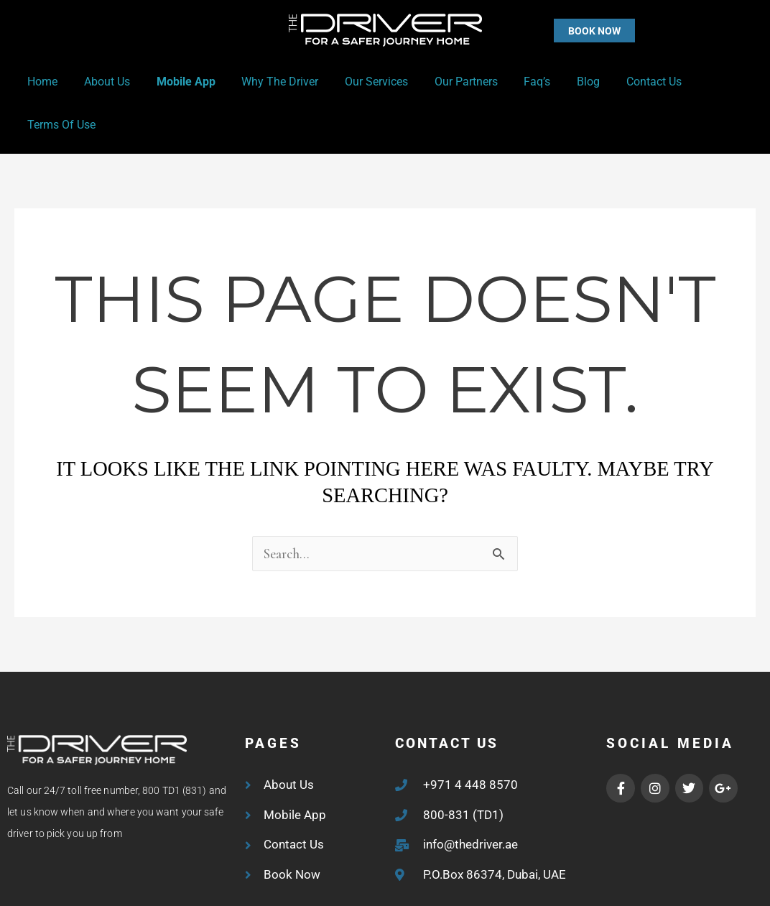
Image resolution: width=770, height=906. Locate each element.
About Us (102, 81)
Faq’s (515, 81)
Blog (563, 81)
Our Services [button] (361, 81)
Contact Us (625, 81)
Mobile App (177, 81)
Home (41, 81)
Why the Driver (268, 81)
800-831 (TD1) (463, 771)
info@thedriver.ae (470, 801)
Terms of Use (710, 81)
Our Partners (447, 81)
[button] (565, 30)
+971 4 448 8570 (470, 741)
